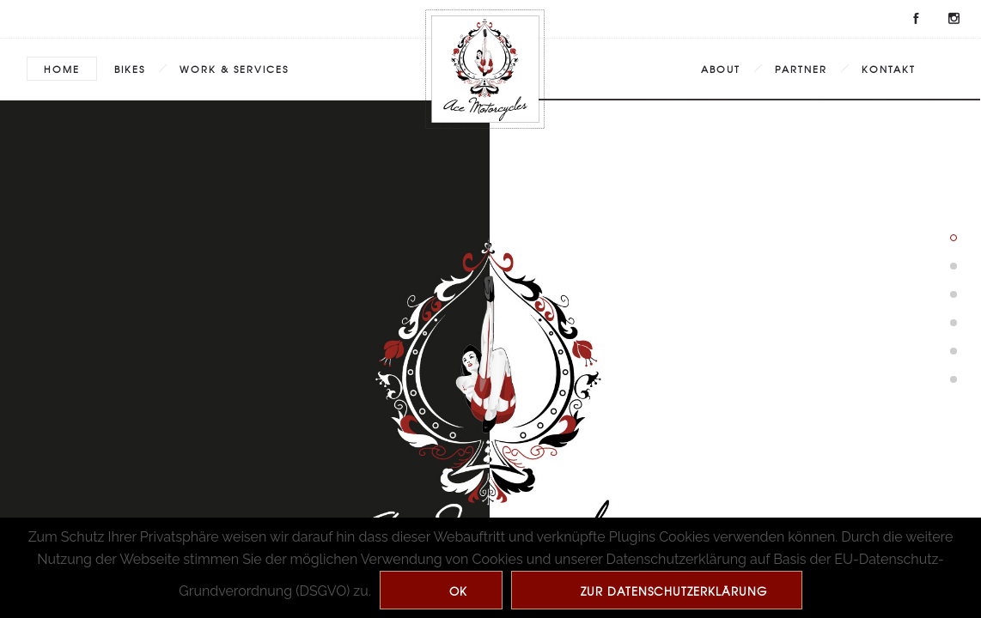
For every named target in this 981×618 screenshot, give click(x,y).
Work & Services (234, 69)
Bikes (129, 69)
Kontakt (889, 69)
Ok (458, 591)
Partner (801, 69)
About (720, 69)
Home (62, 69)
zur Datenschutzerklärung (674, 591)
